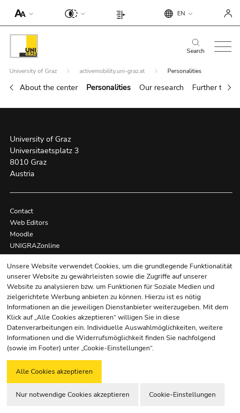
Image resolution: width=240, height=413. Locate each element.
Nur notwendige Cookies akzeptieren (72, 394)
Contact (21, 211)
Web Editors (29, 222)
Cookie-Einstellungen (182, 394)
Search (196, 47)
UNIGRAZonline (35, 245)
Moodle (21, 234)
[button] (22, 13)
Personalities (108, 87)
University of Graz (34, 71)
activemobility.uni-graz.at (112, 71)
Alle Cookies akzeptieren (54, 371)
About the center (49, 87)
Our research (161, 87)
